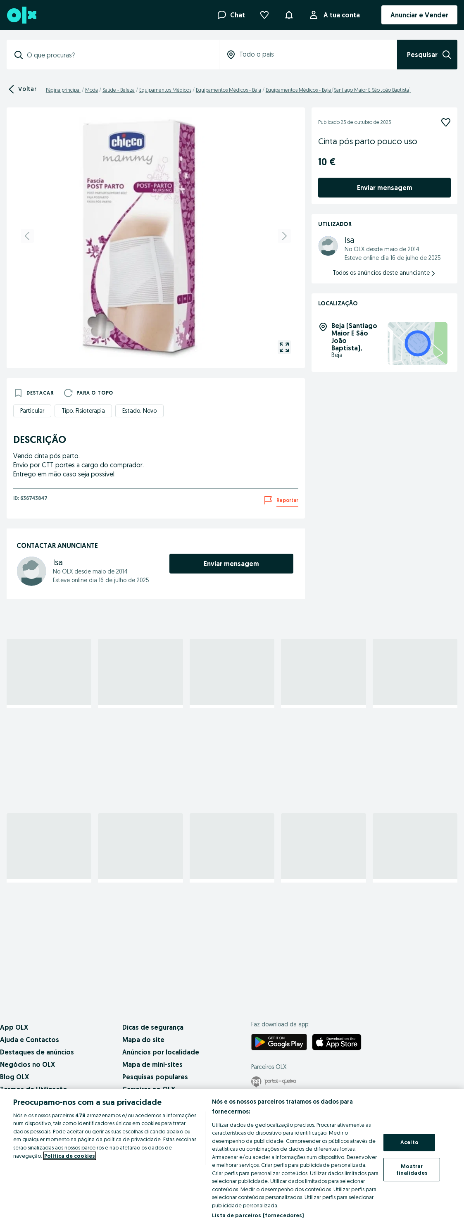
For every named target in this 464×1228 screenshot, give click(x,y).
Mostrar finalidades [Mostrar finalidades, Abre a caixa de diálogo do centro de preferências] (412, 1169)
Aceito (409, 1142)
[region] (232, 1158)
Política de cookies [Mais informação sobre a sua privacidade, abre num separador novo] (69, 1155)
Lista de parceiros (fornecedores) (258, 1215)
